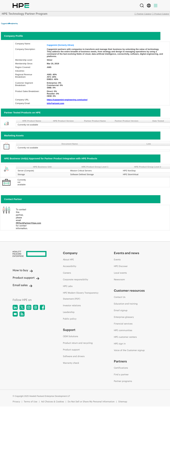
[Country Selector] (149, 5)
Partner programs (123, 381)
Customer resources (129, 290)
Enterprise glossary (124, 317)
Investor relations (72, 305)
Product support (26, 277)
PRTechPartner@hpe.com (28, 223)
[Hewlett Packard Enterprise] (32, 254)
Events (117, 259)
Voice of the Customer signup (129, 350)
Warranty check (71, 363)
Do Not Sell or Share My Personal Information (91, 401)
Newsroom (119, 279)
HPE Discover (121, 266)
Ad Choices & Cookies (52, 401)
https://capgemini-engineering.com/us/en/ (67, 99)
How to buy (23, 270)
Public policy (69, 318)
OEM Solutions (70, 336)
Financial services (123, 323)
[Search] (142, 5)
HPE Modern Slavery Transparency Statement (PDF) (80, 295)
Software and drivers (74, 356)
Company (70, 253)
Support (69, 330)
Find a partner (121, 374)
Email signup (120, 310)
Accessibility (69, 266)
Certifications (121, 367)
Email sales (22, 285)
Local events (120, 272)
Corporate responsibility (75, 279)
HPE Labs (68, 286)
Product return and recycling (78, 343)
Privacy (16, 401)
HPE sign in (120, 343)
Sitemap (122, 401)
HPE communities (123, 330)
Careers (67, 272)
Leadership (68, 312)
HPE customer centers (125, 337)
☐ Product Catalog (160, 14)
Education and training (126, 303)
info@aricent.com (55, 103)
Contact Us (119, 297)
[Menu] (155, 5)
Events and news (126, 253)
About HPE (68, 259)
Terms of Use (30, 401)
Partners (120, 361)
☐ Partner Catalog (142, 14)
